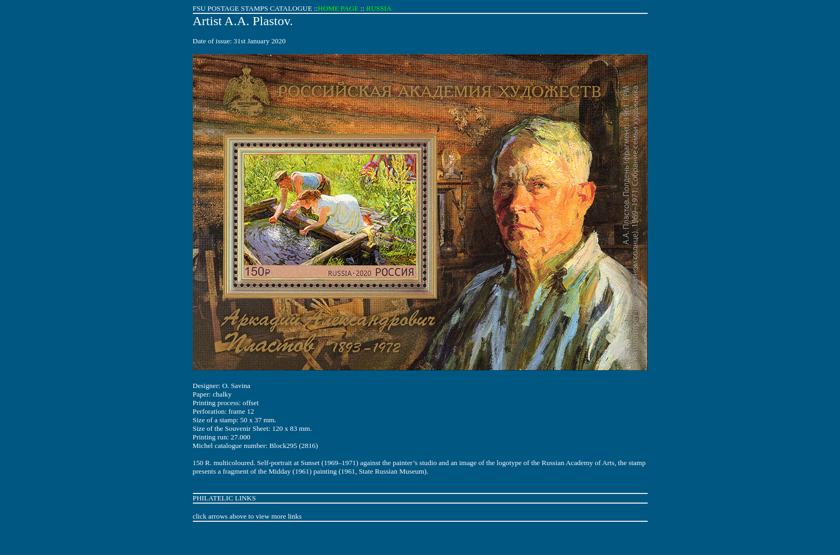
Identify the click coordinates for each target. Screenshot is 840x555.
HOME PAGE (338, 8)
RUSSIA (379, 8)
